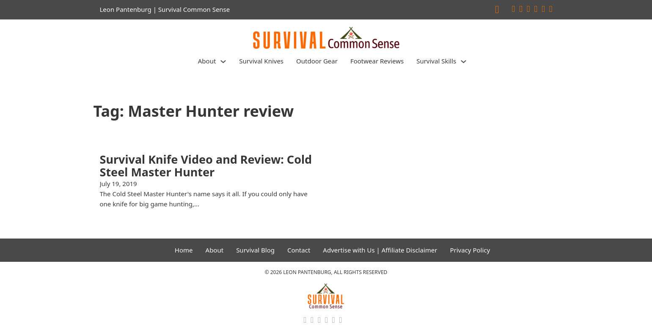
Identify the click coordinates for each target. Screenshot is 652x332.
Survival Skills (436, 61)
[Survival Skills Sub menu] (463, 61)
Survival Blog (255, 250)
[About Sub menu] (223, 61)
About (207, 61)
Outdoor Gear (317, 61)
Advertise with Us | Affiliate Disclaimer (380, 250)
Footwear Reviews (377, 61)
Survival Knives (261, 61)
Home (184, 250)
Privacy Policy (470, 250)
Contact (298, 250)
